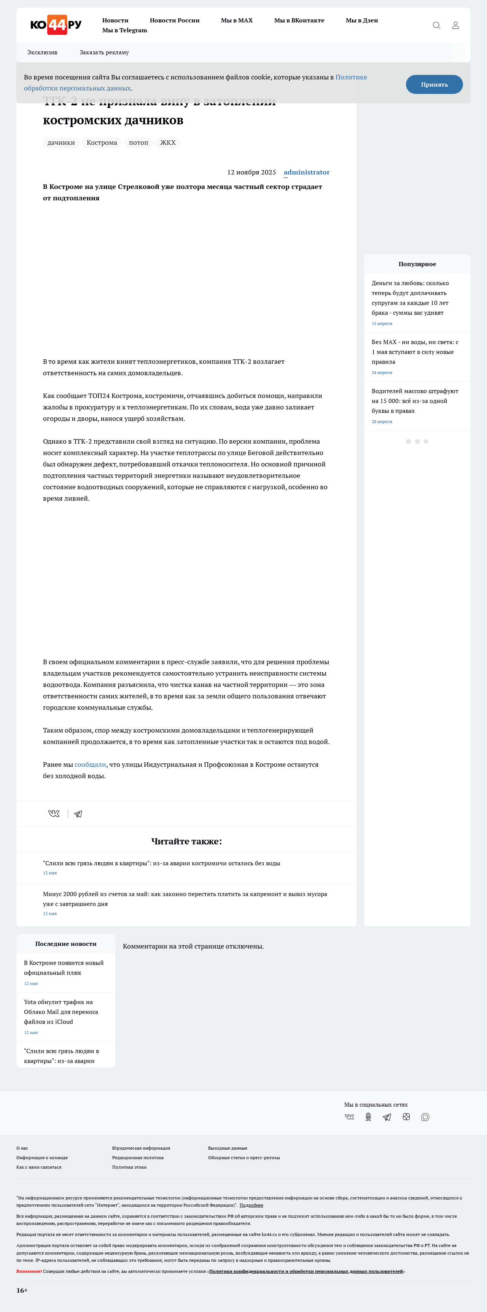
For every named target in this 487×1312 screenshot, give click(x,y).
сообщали (90, 764)
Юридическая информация (141, 1148)
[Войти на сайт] (455, 25)
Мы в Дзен (362, 20)
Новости (115, 20)
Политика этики (129, 1167)
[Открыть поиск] (436, 25)
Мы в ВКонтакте (299, 20)
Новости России (175, 20)
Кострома (102, 142)
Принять (434, 84)
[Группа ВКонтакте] (349, 1117)
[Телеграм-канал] (387, 1117)
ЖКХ (168, 142)
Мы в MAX (237, 20)
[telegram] (80, 813)
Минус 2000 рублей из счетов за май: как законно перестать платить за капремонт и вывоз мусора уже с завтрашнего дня (186, 904)
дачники (61, 142)
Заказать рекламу (104, 52)
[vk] (54, 813)
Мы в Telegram (124, 30)
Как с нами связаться (38, 1167)
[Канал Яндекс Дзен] (406, 1117)
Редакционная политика (138, 1157)
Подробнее (251, 1205)
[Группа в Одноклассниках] (368, 1117)
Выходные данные (227, 1148)
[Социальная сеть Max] (425, 1117)
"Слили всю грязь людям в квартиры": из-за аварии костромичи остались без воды (186, 868)
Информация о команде (42, 1157)
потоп (138, 142)
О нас (22, 1148)
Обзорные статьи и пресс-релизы (244, 1157)
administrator (307, 172)
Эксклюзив (42, 52)
